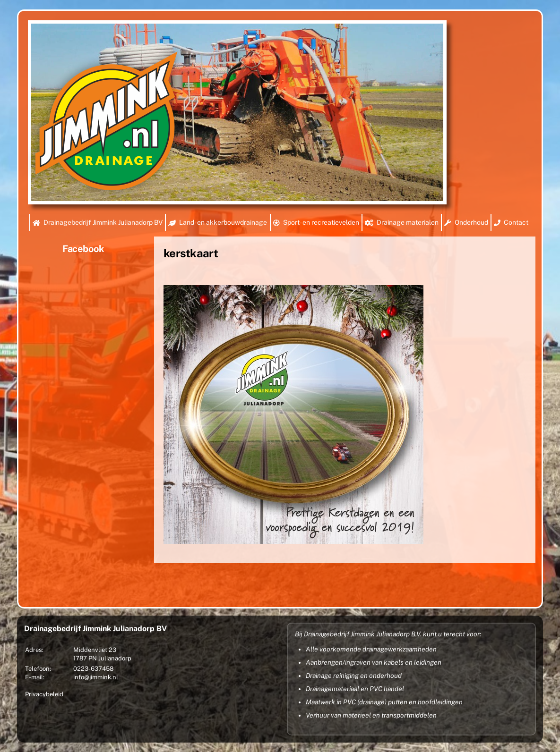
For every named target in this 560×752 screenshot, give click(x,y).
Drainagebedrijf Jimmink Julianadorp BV (98, 222)
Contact (511, 222)
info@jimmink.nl (95, 677)
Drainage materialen (402, 222)
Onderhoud (466, 222)
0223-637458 (93, 668)
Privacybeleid (44, 694)
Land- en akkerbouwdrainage (217, 222)
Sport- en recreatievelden (316, 222)
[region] (237, 112)
